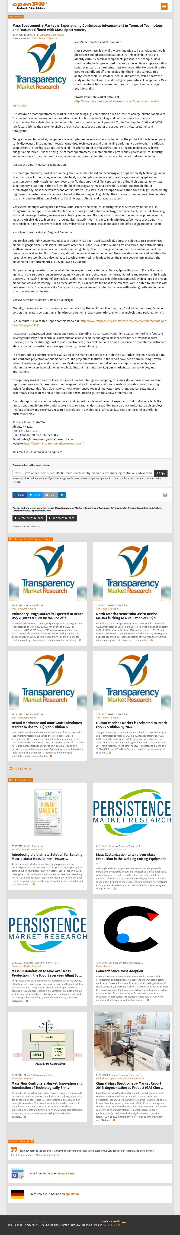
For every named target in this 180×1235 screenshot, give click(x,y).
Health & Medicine (33, 605)
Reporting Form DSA (92, 1225)
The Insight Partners (22, 1078)
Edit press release (62, 518)
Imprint (18, 1225)
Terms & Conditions (49, 1225)
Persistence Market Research (111, 849)
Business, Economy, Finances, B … (126, 846)
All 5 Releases (19, 768)
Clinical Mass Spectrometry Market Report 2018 (120, 1078)
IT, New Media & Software (51, 35)
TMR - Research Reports (44, 38)
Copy (160, 473)
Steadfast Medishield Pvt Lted (27, 849)
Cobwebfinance (104, 966)
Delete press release (29, 518)
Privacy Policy (30, 1225)
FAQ (10, 1225)
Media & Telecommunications (39, 1075)
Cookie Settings (112, 1225)
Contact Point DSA (70, 1225)
